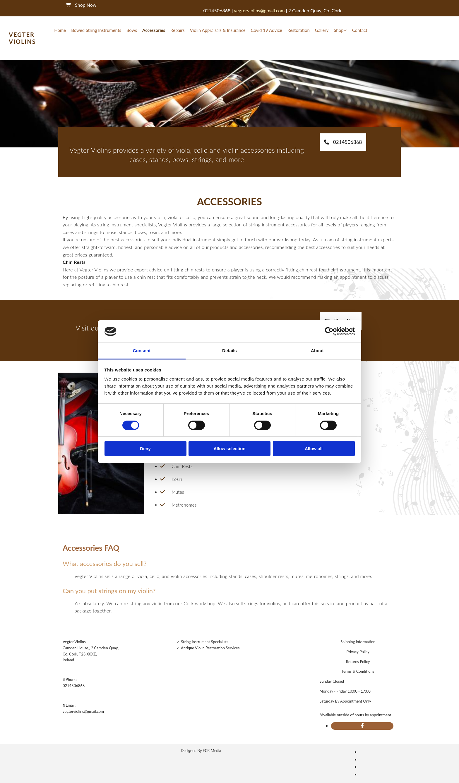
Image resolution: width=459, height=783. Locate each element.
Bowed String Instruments (96, 30)
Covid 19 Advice (266, 30)
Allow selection (229, 448)
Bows (131, 30)
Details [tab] (229, 350)
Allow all (314, 448)
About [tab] (317, 350)
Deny (145, 448)
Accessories (153, 30)
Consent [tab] (142, 350)
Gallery (322, 30)
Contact (359, 30)
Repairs (177, 30)
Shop (338, 30)
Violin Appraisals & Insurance (217, 30)
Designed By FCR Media (201, 750)
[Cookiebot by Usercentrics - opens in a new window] (329, 331)
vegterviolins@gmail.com (83, 711)
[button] (343, 142)
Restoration (298, 30)
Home (60, 30)
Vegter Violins (22, 38)
